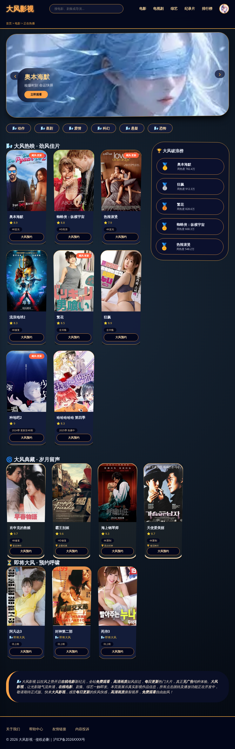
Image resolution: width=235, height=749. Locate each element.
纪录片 (190, 8)
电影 (142, 8)
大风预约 (26, 236)
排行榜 (207, 8)
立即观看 (36, 94)
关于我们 (13, 729)
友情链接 (59, 729)
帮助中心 (36, 729)
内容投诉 (82, 729)
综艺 (174, 8)
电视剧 (158, 8)
